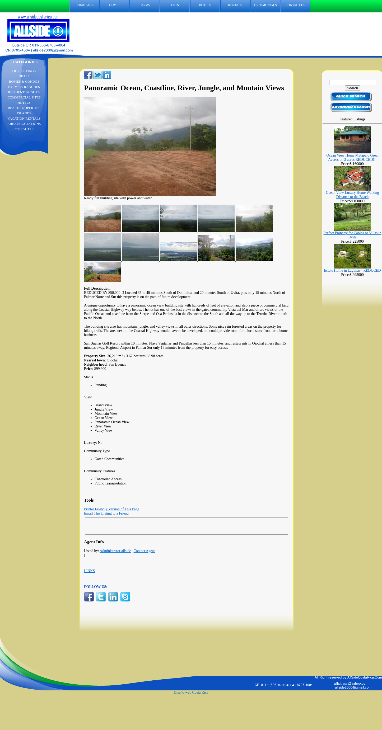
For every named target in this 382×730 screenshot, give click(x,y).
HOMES (114, 5)
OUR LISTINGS (24, 71)
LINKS (89, 571)
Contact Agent (144, 551)
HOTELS (205, 5)
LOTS (175, 5)
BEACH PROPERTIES (24, 108)
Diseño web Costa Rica (191, 692)
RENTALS (235, 5)
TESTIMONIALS (265, 5)
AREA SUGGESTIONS (24, 124)
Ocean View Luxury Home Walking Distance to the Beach (352, 195)
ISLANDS (24, 113)
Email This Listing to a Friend (106, 513)
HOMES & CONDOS (24, 81)
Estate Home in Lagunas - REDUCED (352, 270)
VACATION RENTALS (23, 118)
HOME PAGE (85, 5)
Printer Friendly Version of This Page (111, 509)
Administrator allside (115, 551)
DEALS (24, 76)
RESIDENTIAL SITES (24, 92)
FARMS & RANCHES (24, 87)
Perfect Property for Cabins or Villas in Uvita (352, 235)
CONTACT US (298, 5)
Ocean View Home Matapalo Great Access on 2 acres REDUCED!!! (352, 157)
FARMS (144, 5)
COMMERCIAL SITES (24, 97)
